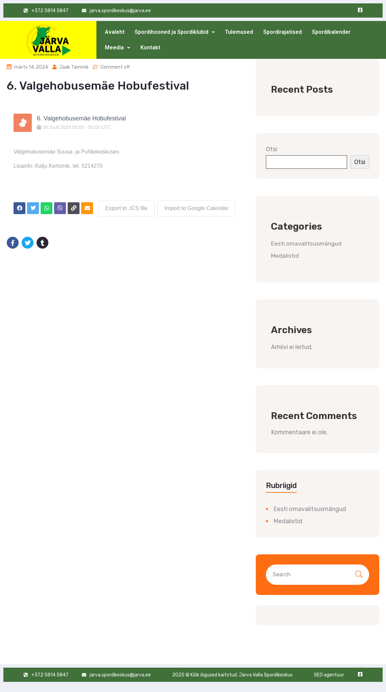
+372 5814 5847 (49, 11)
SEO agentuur (329, 675)
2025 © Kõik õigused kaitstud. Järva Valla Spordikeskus (232, 675)
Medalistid (285, 255)
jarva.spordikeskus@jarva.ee (120, 11)
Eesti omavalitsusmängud (306, 243)
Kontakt (150, 47)
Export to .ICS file (126, 208)
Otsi (271, 149)
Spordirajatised (282, 32)
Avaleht (114, 32)
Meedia (117, 47)
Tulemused (239, 32)
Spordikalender (331, 32)
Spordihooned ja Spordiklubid (175, 32)
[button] (175, 32)
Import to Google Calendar (196, 208)
